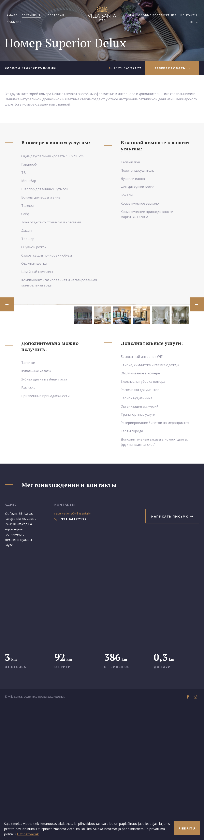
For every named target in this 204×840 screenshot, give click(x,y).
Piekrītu (186, 828)
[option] (102, 372)
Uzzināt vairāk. (28, 834)
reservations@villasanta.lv (72, 649)
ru (194, 22)
